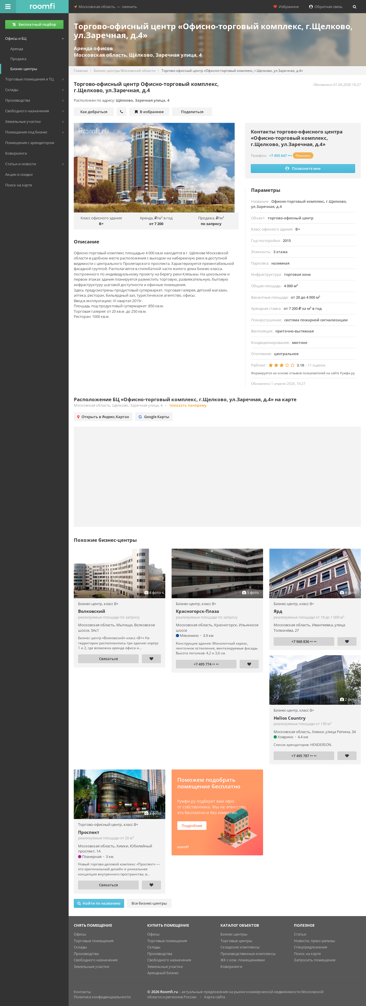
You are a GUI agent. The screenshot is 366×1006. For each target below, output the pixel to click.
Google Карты (154, 416)
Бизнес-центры (233, 934)
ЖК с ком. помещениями (242, 959)
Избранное (286, 6)
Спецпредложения (310, 947)
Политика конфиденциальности (102, 996)
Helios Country (290, 718)
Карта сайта (214, 996)
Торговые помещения (94, 940)
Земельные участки (91, 966)
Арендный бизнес (163, 972)
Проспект (88, 832)
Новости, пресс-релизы (314, 940)
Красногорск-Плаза (197, 611)
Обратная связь (326, 6)
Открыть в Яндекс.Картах (103, 416)
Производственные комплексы (248, 953)
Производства (86, 953)
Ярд (278, 611)
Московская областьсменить (105, 6)
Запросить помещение (314, 959)
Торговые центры (236, 940)
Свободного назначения (96, 959)
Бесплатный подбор (34, 24)
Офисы (80, 934)
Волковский (91, 611)
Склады (80, 947)
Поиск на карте (307, 953)
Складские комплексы (240, 947)
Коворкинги (231, 966)
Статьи (300, 934)
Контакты (82, 991)
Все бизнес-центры (149, 903)
